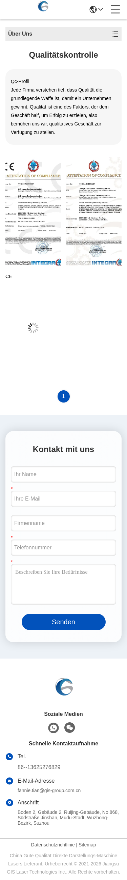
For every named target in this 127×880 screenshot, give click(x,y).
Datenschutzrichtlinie (53, 844)
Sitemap (87, 844)
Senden (63, 622)
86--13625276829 (39, 767)
